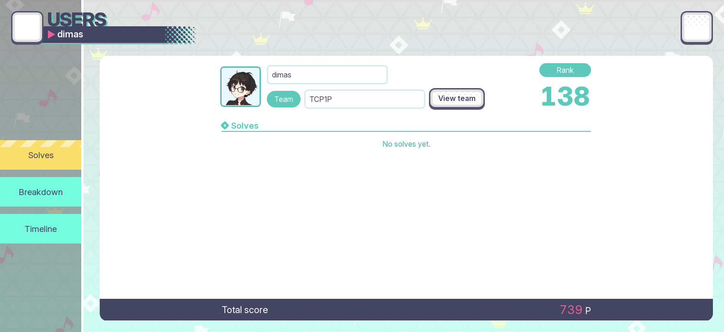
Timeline (40, 229)
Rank (565, 70)
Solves (41, 155)
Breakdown (41, 192)
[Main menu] (697, 27)
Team (283, 99)
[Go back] (27, 27)
